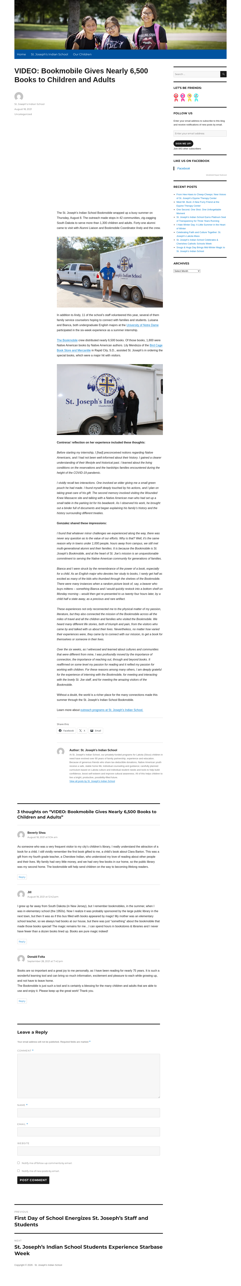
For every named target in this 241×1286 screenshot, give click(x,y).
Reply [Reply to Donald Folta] (22, 1001)
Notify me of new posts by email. (41, 1171)
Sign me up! (183, 143)
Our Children (82, 54)
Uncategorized (23, 114)
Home (21, 54)
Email (22, 1124)
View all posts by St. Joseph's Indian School (92, 781)
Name (22, 1105)
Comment (25, 1050)
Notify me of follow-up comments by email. (47, 1163)
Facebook (183, 168)
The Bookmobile (67, 340)
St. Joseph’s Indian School (49, 54)
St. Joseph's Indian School (29, 104)
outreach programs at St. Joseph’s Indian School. (111, 710)
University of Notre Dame (143, 325)
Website (23, 1143)
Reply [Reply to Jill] (22, 941)
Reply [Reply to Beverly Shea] (22, 877)
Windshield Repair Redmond (216, 175)
